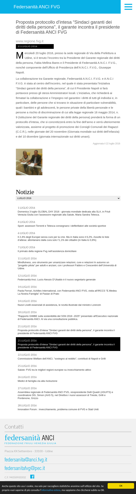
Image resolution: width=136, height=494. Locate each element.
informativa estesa (50, 490)
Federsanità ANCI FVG (37, 6)
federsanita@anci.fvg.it (26, 460)
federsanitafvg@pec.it (25, 468)
